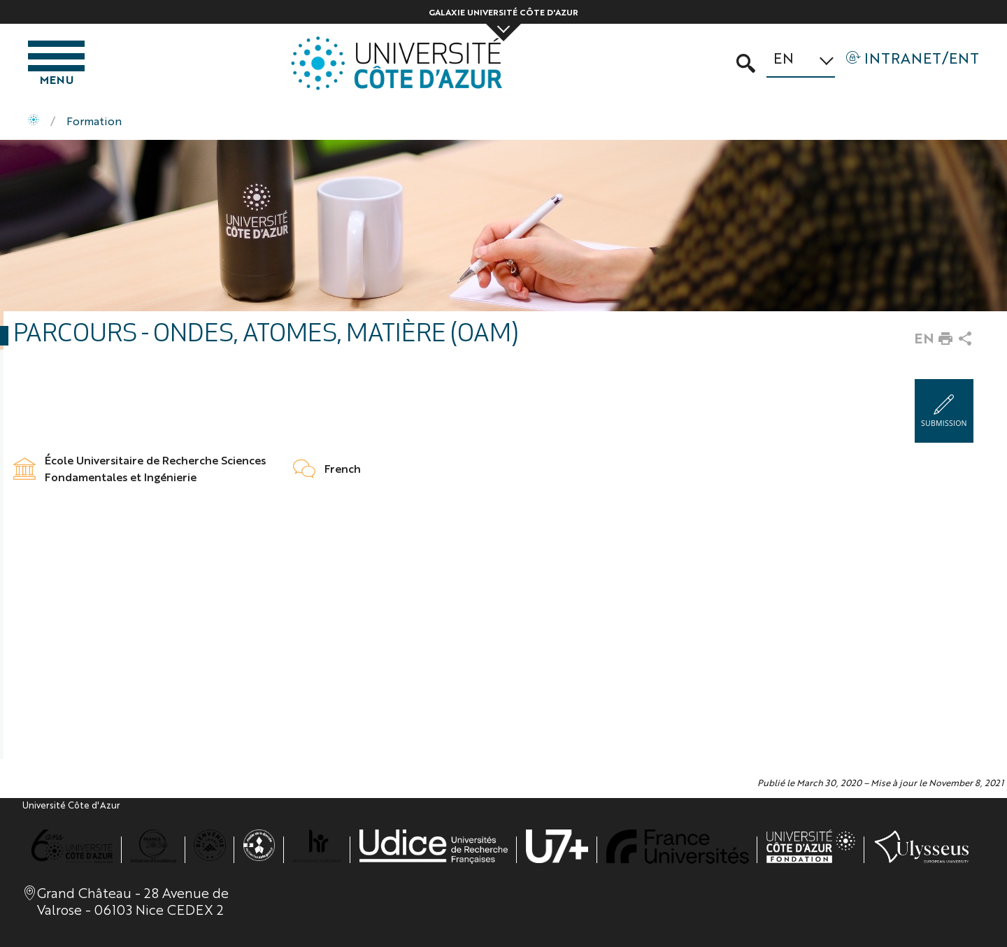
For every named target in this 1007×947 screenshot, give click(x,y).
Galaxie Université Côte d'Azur (503, 11)
